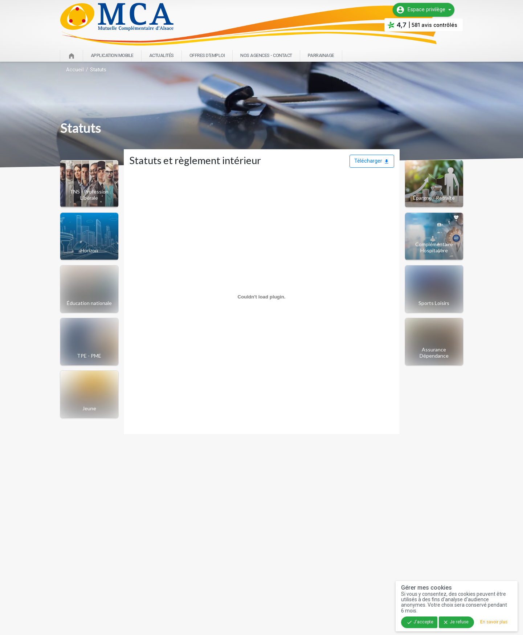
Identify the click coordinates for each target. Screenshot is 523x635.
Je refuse (456, 622)
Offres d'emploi (207, 55)
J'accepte (419, 622)
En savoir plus (493, 621)
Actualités (161, 55)
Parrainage (321, 55)
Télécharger (371, 161)
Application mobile (112, 55)
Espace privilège (420, 9)
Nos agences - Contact (266, 55)
